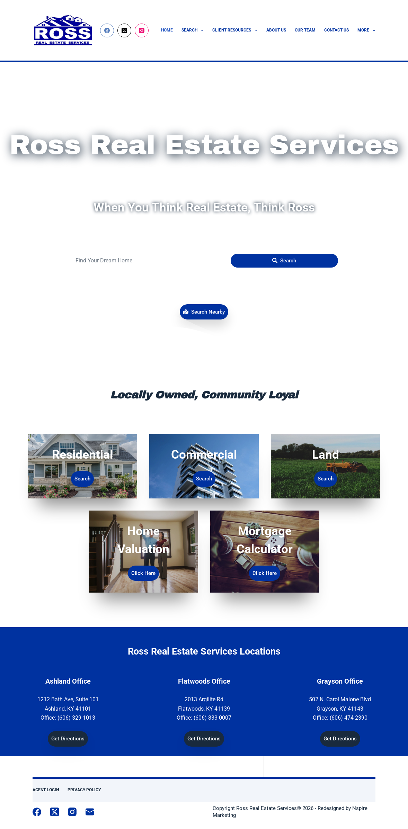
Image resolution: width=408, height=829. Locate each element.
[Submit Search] (284, 261)
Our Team (305, 30)
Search (193, 30)
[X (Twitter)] (124, 30)
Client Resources (236, 30)
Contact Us (336, 30)
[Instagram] (142, 30)
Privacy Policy (84, 789)
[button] (204, 312)
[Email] (90, 812)
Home (167, 30)
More (366, 30)
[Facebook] (107, 30)
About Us (276, 30)
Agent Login (46, 789)
